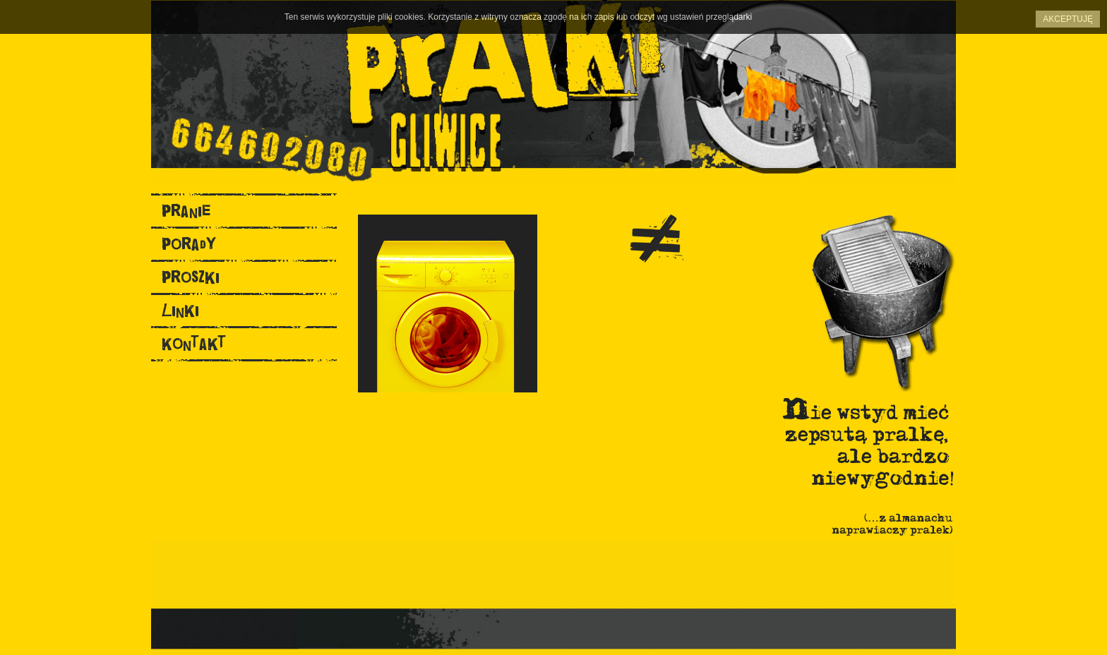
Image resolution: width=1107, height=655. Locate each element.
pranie (186, 211)
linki (180, 310)
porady (189, 244)
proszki (191, 277)
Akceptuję (1068, 19)
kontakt (194, 343)
